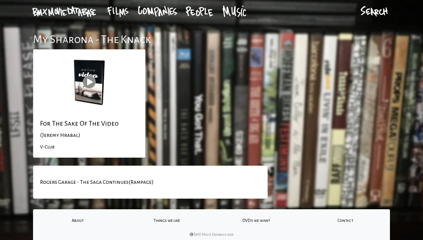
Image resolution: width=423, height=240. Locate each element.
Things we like (167, 220)
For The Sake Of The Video (79, 123)
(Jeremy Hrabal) (60, 135)
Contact (345, 220)
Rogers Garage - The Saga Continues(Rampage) (97, 182)
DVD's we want (256, 220)
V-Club (47, 146)
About (78, 220)
